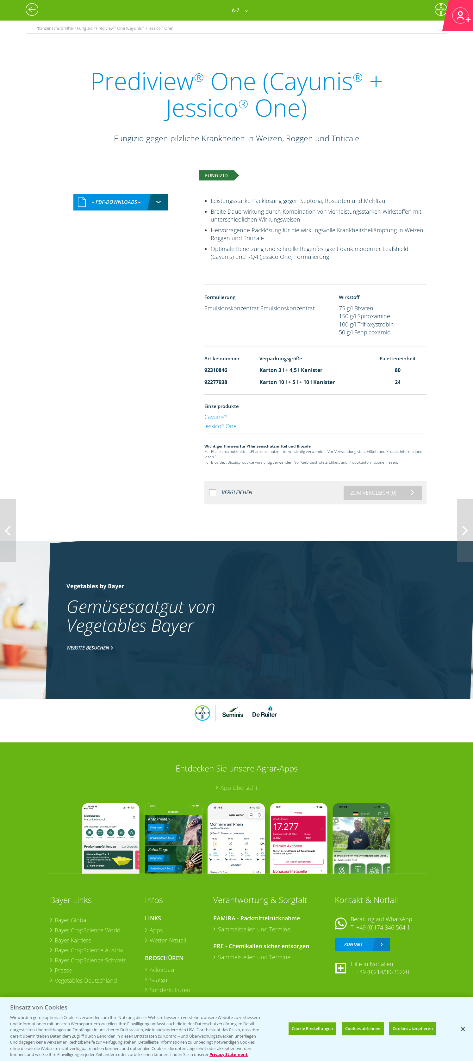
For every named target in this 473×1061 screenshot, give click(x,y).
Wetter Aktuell (168, 940)
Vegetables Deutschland (86, 980)
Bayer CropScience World (88, 930)
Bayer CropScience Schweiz (90, 960)
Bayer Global (71, 920)
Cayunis (215, 417)
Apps (156, 930)
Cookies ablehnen (362, 1028)
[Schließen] (463, 1029)
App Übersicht (239, 787)
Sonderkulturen (170, 990)
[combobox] (120, 202)
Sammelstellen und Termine (254, 929)
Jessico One (220, 426)
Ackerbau (162, 969)
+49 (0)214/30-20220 (382, 972)
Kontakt (353, 944)
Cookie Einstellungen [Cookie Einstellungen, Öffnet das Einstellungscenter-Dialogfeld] (312, 1028)
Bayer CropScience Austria (89, 950)
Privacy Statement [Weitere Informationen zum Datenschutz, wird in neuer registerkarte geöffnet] (228, 1054)
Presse (63, 970)
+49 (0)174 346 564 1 (383, 927)
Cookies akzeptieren (413, 1028)
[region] (236, 1029)
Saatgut (159, 980)
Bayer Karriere (73, 940)
